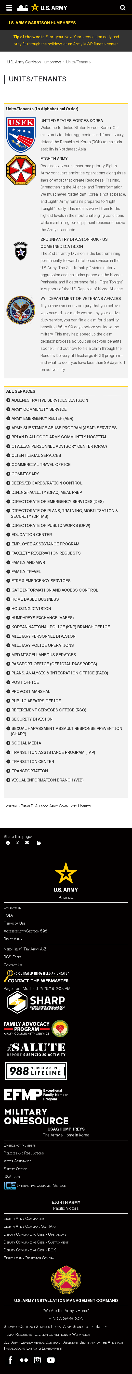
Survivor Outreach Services (27, 1326)
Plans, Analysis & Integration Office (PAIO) (60, 673)
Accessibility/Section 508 (25, 931)
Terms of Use (14, 923)
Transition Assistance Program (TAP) (53, 752)
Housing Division (31, 608)
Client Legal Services (36, 455)
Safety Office (15, 1169)
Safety (101, 1326)
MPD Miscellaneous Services (44, 654)
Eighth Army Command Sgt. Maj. (30, 1226)
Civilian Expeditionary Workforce (62, 1334)
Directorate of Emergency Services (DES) (58, 501)
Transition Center (33, 761)
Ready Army (13, 939)
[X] (17, 843)
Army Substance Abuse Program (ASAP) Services (64, 428)
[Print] (39, 843)
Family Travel (26, 571)
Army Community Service (39, 409)
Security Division (32, 719)
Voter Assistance (17, 1161)
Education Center (32, 534)
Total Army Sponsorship (72, 1326)
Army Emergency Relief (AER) (42, 418)
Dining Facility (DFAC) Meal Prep (47, 492)
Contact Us (13, 965)
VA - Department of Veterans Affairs (80, 298)
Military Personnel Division (44, 636)
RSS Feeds (12, 957)
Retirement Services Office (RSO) (49, 710)
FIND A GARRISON (66, 1318)
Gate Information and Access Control (55, 590)
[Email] (27, 843)
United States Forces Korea (71, 120)
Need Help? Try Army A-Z (25, 949)
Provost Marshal (31, 691)
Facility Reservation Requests (46, 553)
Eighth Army (54, 158)
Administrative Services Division (50, 400)
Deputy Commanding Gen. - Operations (35, 1234)
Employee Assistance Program (45, 544)
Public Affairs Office (36, 701)
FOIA (8, 915)
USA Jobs (12, 1176)
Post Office (25, 682)
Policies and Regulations (24, 1153)
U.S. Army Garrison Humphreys (34, 62)
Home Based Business (35, 599)
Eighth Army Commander (24, 1218)
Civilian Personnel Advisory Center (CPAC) (59, 446)
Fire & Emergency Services (41, 580)
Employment (13, 907)
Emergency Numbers (20, 1145)
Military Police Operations (43, 645)
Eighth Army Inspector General (29, 1258)
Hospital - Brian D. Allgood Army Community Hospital (48, 806)
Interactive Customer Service (35, 1185)
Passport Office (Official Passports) (54, 664)
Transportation (30, 771)
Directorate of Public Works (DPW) (51, 525)
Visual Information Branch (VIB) (48, 780)
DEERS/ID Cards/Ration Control (47, 483)
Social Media (26, 743)
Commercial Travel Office (41, 464)
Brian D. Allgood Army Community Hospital (59, 437)
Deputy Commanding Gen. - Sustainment (36, 1242)
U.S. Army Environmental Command (32, 1342)
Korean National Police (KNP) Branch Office (61, 627)
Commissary (25, 474)
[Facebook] (8, 843)
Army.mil (66, 897)
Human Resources (18, 1334)
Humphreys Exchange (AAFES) (43, 617)
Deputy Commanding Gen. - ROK (30, 1250)
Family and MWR (28, 562)
